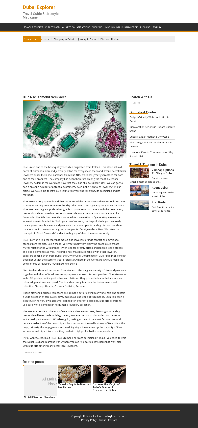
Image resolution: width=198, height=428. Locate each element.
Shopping (97, 27)
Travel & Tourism (33, 27)
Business (145, 27)
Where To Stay (52, 27)
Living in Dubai (112, 27)
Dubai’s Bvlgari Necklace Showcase (149, 136)
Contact (112, 420)
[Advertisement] (99, 67)
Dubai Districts (130, 27)
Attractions (83, 27)
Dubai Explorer (39, 7)
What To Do (68, 27)
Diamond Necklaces (33, 352)
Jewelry (156, 27)
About (102, 420)
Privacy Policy (89, 420)
